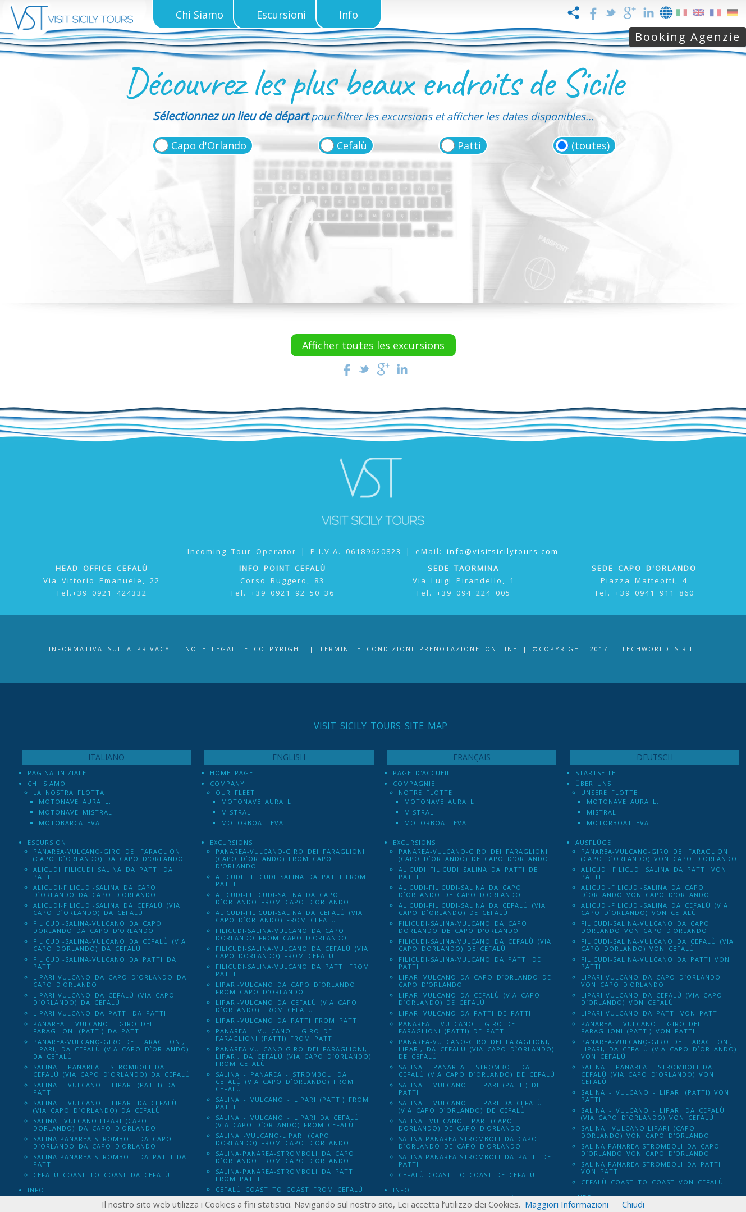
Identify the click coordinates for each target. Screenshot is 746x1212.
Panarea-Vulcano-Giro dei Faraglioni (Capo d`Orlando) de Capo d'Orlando (473, 855)
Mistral (236, 812)
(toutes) (590, 145)
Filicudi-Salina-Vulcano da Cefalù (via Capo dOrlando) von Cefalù (657, 945)
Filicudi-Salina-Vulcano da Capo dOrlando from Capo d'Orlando (281, 934)
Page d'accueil (422, 773)
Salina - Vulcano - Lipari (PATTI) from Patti (292, 1103)
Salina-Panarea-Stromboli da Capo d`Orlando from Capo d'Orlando (285, 1157)
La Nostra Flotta (68, 792)
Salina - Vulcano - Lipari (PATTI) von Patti (655, 1096)
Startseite (595, 773)
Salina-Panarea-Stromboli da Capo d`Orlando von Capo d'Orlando (650, 1150)
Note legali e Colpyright (244, 648)
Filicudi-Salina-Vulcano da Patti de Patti (470, 963)
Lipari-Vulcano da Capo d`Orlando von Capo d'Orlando (651, 981)
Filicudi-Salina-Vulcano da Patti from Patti (292, 970)
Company (227, 783)
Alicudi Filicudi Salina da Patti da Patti (103, 873)
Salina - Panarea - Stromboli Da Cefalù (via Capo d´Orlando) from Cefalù (285, 1081)
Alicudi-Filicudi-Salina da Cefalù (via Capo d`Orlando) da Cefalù (106, 909)
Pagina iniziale (57, 773)
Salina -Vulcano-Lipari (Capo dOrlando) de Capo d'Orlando (460, 1124)
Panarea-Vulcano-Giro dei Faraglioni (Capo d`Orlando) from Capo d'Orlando (290, 858)
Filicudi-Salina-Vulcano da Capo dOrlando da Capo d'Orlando (97, 927)
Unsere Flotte (609, 792)
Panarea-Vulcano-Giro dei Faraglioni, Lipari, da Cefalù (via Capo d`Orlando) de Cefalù (476, 1048)
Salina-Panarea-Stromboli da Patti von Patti (651, 1168)
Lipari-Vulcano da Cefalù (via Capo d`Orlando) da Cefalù (104, 999)
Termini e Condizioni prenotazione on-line (418, 648)
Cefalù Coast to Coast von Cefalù (652, 1182)
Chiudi (633, 1204)
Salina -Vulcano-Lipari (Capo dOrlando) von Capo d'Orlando (645, 1132)
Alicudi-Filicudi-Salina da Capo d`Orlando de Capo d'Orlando (460, 891)
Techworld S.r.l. (659, 648)
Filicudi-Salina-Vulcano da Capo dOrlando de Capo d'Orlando (463, 927)
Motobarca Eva (69, 822)
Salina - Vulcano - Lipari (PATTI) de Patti (470, 1088)
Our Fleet (235, 792)
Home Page (231, 773)
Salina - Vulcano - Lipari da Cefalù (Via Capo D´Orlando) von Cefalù (653, 1114)
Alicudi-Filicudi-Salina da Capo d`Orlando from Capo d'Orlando (282, 898)
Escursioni (48, 842)
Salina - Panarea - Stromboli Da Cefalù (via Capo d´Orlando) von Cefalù (647, 1074)
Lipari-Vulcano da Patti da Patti (99, 1013)
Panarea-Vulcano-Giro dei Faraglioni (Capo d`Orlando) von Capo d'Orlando (659, 855)
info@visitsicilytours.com (503, 551)
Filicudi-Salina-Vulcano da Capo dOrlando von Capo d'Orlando (645, 927)
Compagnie (414, 783)
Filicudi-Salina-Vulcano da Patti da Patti (104, 963)
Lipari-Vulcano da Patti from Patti (287, 1020)
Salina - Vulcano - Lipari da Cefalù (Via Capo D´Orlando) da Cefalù (105, 1106)
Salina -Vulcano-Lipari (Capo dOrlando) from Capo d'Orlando (282, 1139)
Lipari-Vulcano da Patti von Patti (650, 1013)
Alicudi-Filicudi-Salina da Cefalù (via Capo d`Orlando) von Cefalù (654, 909)
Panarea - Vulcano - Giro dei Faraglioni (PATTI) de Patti (458, 1027)
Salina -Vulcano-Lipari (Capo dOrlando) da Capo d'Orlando (94, 1124)
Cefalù (352, 145)
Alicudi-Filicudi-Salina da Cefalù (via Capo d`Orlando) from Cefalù (289, 916)
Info (36, 1190)
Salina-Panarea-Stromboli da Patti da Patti (109, 1160)
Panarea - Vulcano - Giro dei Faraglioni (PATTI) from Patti (275, 1034)
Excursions (231, 842)
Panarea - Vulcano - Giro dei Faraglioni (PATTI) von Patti (640, 1027)
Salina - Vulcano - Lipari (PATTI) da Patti (104, 1088)
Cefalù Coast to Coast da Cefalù (101, 1174)
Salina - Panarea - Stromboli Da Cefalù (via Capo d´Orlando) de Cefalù (477, 1070)
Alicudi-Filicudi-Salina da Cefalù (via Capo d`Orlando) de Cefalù (472, 909)
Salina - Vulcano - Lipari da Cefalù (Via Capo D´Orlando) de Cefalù (470, 1106)
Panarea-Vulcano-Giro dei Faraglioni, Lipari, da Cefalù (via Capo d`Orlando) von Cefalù (658, 1048)
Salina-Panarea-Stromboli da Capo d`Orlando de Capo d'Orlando (468, 1142)
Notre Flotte (425, 792)
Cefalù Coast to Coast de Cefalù (467, 1174)
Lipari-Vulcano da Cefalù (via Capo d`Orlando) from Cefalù (286, 1006)
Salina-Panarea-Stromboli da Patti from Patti (285, 1175)
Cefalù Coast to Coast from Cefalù (289, 1189)
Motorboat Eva (252, 822)
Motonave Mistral (75, 812)
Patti (469, 145)
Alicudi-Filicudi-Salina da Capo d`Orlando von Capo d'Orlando (645, 891)
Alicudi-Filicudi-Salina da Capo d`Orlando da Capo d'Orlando (94, 891)
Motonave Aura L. (75, 801)
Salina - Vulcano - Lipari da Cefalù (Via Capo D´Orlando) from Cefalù (287, 1121)
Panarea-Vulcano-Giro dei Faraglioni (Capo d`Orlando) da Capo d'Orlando (108, 855)
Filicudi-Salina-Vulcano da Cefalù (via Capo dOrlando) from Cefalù (292, 952)
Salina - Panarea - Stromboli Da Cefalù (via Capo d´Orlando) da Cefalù (111, 1070)
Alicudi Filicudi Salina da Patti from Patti (291, 880)
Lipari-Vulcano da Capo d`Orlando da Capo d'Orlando (109, 981)
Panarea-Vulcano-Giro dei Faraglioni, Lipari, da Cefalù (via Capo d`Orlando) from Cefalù (293, 1056)
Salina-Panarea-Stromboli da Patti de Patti (475, 1160)
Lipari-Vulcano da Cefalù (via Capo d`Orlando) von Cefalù (651, 999)
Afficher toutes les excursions (373, 345)
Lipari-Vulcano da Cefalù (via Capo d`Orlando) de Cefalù (469, 999)
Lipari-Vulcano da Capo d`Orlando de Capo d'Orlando (475, 981)
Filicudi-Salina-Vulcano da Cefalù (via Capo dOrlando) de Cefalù (475, 945)
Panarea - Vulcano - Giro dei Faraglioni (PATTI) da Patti (92, 1027)
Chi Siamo (47, 783)
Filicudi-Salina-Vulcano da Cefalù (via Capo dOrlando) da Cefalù (109, 945)
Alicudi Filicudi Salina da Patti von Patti (653, 873)
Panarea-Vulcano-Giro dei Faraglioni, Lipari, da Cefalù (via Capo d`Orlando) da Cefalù (111, 1048)
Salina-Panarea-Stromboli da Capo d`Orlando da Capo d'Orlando (102, 1142)
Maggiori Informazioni (566, 1204)
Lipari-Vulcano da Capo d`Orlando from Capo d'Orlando (285, 988)
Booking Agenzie (687, 36)
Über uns (593, 783)
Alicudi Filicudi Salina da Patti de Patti (468, 873)
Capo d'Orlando (208, 145)
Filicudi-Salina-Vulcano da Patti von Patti (655, 963)
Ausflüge (593, 842)
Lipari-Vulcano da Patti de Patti (465, 1013)
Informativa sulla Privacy (109, 648)
